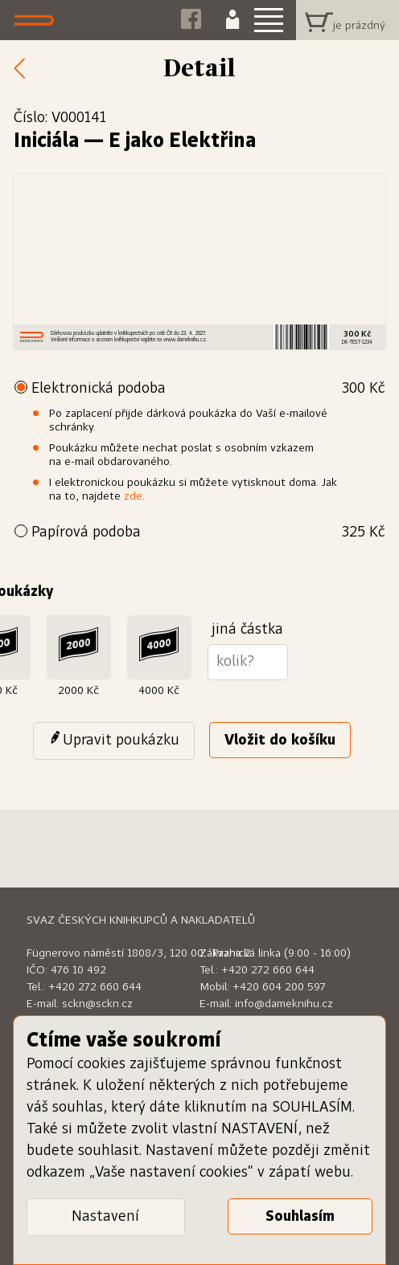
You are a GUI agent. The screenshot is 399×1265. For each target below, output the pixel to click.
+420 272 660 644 (95, 987)
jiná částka (247, 629)
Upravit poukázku (121, 740)
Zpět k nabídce (24, 69)
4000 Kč (158, 690)
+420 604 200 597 (279, 987)
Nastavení (105, 1217)
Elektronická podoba (208, 389)
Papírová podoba (208, 533)
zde (133, 496)
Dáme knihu (38, 20)
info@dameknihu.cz (284, 1004)
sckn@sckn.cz (97, 1004)
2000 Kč (78, 690)
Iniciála (46, 141)
